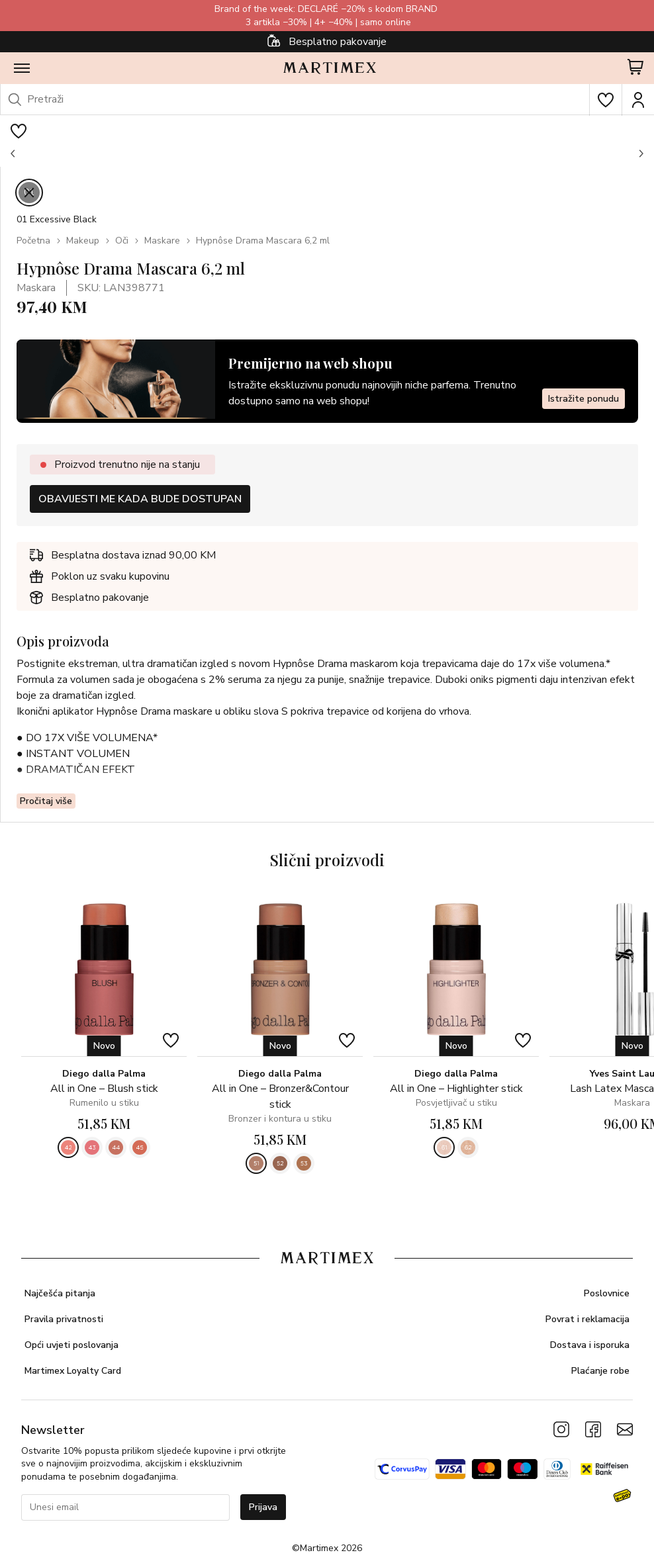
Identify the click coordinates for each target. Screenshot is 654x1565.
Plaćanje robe (600, 1370)
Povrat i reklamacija (587, 1319)
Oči (121, 240)
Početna (33, 240)
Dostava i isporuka (590, 1345)
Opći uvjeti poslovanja (71, 1345)
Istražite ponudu (583, 398)
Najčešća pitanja (59, 1293)
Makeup (82, 240)
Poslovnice (607, 1293)
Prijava (263, 1507)
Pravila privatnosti (63, 1319)
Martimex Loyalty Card (72, 1370)
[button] (13, 153)
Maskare (162, 240)
